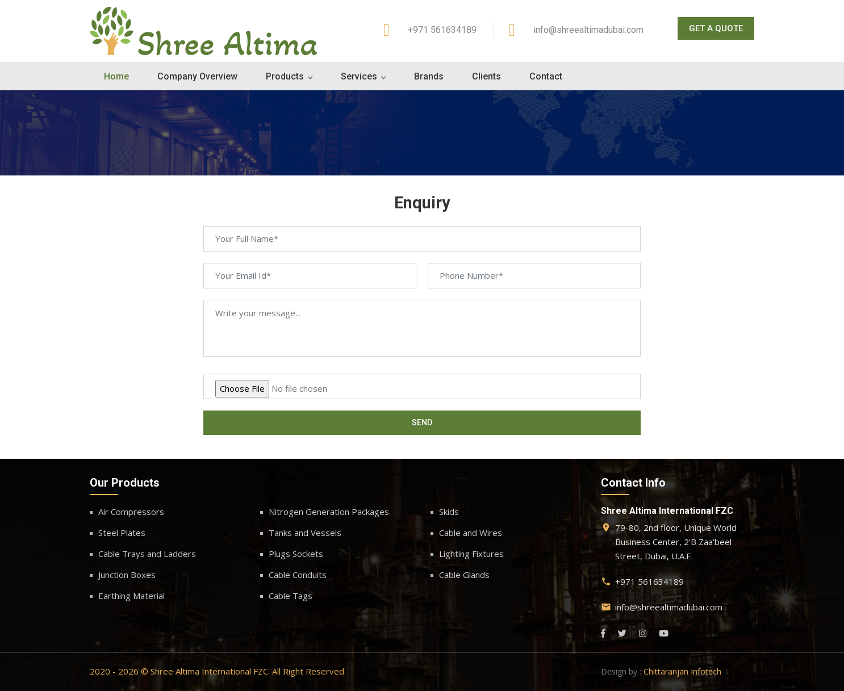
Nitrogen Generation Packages (329, 511)
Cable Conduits (298, 574)
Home (116, 76)
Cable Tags (290, 595)
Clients (486, 76)
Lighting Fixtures (471, 553)
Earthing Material (131, 595)
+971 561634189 (442, 29)
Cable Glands (464, 574)
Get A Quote (716, 28)
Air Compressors (131, 511)
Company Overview (197, 76)
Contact (545, 76)
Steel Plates (121, 532)
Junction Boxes (127, 574)
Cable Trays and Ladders (147, 553)
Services (359, 76)
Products (285, 76)
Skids (449, 511)
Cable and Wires (470, 532)
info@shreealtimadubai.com (588, 29)
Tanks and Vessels (305, 532)
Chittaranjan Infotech (682, 671)
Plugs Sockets (296, 553)
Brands (429, 76)
